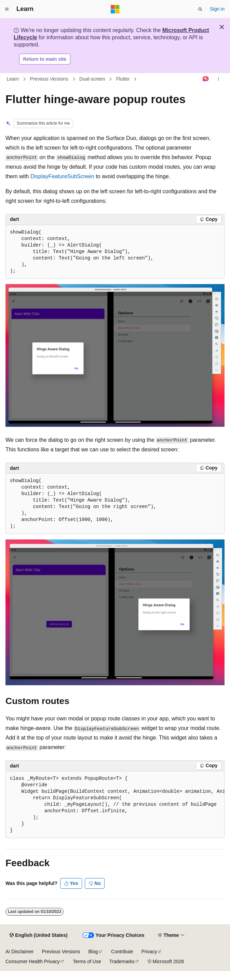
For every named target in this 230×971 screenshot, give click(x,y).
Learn (13, 79)
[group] (115, 804)
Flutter (123, 79)
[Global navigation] (7, 9)
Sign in (217, 9)
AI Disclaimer (19, 951)
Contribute (122, 951)
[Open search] (200, 9)
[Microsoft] (115, 9)
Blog (93, 951)
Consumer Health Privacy (32, 961)
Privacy (149, 951)
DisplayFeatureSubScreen (62, 176)
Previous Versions (49, 79)
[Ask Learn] (206, 79)
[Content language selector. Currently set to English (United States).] (38, 935)
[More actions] (219, 79)
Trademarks (122, 961)
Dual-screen (92, 79)
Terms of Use (87, 961)
